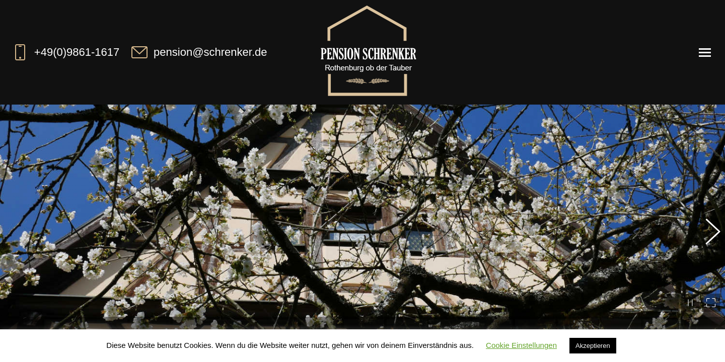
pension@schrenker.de (198, 52)
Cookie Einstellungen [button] (521, 345)
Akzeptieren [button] (592, 345)
